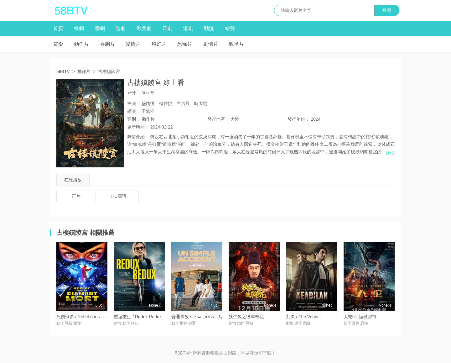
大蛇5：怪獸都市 (360, 316)
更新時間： (138, 126)
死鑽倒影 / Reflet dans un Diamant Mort (94, 316)
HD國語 (118, 196)
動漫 (209, 28)
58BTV (63, 71)
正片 (76, 196)
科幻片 (159, 44)
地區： (218, 119)
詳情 (390, 152)
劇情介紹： (138, 136)
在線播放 (73, 179)
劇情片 (210, 44)
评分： (133, 92)
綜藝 (230, 28)
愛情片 (133, 44)
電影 (58, 44)
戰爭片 (236, 44)
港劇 (188, 28)
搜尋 (386, 10)
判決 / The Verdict (303, 316)
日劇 (167, 28)
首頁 (58, 28)
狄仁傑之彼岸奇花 (246, 316)
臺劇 (100, 28)
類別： (133, 119)
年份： (298, 119)
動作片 (81, 44)
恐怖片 (184, 44)
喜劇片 (107, 44)
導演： (133, 111)
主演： (133, 103)
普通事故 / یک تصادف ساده (196, 316)
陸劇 (121, 28)
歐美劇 (144, 28)
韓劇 (79, 28)
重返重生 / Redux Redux (138, 316)
